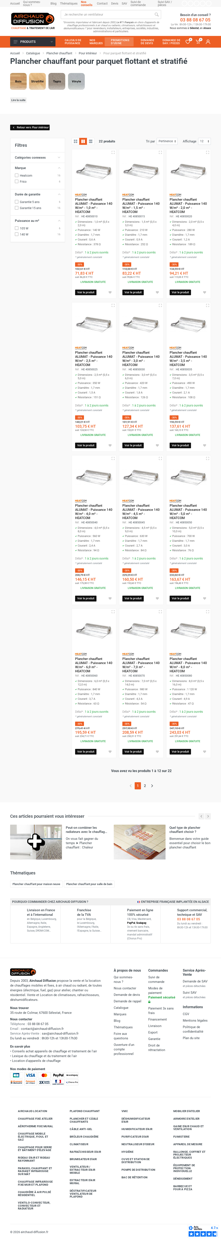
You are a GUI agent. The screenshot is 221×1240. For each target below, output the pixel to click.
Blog (54, 3)
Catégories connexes (37, 158)
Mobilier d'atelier (183, 1111)
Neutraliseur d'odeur (134, 1144)
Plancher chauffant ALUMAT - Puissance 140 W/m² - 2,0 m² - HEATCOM (188, 206)
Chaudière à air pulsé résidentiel (31, 1193)
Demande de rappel (127, 1001)
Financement (157, 1019)
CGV (186, 1014)
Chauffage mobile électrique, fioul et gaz (29, 1136)
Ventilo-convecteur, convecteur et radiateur (30, 1205)
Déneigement (180, 1179)
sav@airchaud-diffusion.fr (60, 1033)
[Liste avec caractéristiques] (91, 141)
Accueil (15, 3)
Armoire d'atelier (183, 1119)
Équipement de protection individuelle (181, 1168)
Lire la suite (18, 100)
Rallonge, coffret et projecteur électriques (186, 1154)
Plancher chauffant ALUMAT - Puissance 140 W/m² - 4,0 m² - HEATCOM (93, 512)
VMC (121, 1111)
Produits (33, 42)
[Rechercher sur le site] (106, 14)
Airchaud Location (29, 1111)
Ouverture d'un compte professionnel (124, 1049)
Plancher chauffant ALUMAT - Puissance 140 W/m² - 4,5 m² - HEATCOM (141, 512)
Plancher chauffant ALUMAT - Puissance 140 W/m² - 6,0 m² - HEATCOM (93, 665)
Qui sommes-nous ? (32, 3)
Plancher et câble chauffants (80, 1120)
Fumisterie (178, 1137)
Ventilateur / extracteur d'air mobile (79, 1169)
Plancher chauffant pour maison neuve (36, 884)
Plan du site (191, 1038)
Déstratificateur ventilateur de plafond (79, 1193)
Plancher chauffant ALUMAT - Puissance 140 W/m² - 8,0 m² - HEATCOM (188, 665)
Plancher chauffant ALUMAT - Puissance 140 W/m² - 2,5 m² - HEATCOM (93, 359)
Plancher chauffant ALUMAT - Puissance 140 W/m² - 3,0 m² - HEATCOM (141, 359)
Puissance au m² (37, 221)
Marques (120, 1014)
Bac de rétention (131, 1177)
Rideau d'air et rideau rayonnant (30, 1159)
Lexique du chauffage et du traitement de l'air (44, 1056)
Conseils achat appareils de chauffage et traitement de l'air (54, 1051)
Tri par (150, 141)
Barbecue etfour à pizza (179, 1188)
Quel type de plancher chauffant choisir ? (184, 830)
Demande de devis (127, 995)
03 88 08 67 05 (195, 20)
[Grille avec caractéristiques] (83, 141)
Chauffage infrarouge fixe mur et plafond (32, 1183)
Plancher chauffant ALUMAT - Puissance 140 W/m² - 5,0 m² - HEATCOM (188, 512)
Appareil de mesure (184, 1144)
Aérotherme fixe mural (32, 1126)
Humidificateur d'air (133, 1129)
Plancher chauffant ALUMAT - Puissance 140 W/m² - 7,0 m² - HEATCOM (141, 665)
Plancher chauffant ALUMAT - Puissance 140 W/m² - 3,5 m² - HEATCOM (188, 359)
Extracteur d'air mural (79, 1182)
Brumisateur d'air (80, 1159)
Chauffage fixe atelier (32, 1119)
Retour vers (30, 127)
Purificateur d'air (132, 1137)
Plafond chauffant (81, 1111)
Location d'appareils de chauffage (36, 1061)
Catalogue (121, 1008)
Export (153, 1032)
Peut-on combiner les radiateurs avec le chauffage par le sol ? (86, 832)
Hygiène (124, 1152)
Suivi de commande (138, 3)
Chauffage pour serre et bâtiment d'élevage (31, 1149)
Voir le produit (85, 292)
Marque (37, 168)
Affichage (189, 141)
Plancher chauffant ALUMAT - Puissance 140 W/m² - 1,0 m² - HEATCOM (93, 206)
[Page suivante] (152, 785)
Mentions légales (195, 1020)
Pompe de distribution (135, 1170)
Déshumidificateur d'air (132, 1120)
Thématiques (68, 3)
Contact (102, 3)
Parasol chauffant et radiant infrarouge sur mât (31, 1171)
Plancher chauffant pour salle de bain (89, 884)
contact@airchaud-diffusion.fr (42, 1029)
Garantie (154, 1039)
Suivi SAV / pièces (165, 3)
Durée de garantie (37, 194)
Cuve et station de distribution (132, 1161)
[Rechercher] (156, 14)
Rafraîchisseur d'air (82, 1152)
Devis (114, 3)
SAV (124, 3)
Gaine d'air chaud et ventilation (185, 1128)
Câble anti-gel (77, 1129)
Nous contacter (125, 988)
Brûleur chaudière (80, 1137)
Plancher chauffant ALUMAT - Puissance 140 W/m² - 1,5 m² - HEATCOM (141, 206)
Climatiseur (75, 1144)
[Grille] (75, 141)
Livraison (154, 1026)
